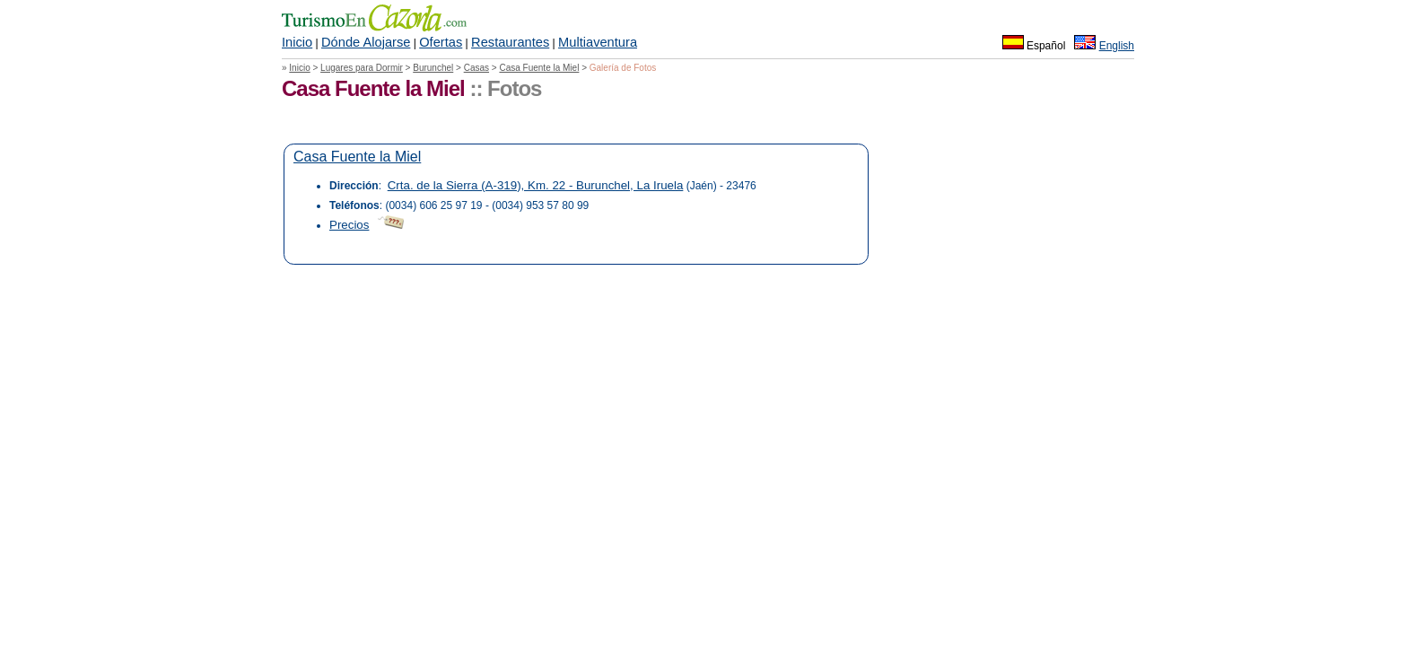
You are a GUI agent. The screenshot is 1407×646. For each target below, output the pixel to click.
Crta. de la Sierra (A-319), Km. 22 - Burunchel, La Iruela (536, 185)
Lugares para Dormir (361, 68)
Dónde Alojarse (365, 42)
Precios (349, 224)
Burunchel (433, 68)
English (1116, 45)
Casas (476, 68)
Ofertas (440, 42)
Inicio (297, 42)
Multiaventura (597, 42)
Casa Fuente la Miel (539, 68)
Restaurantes (510, 42)
